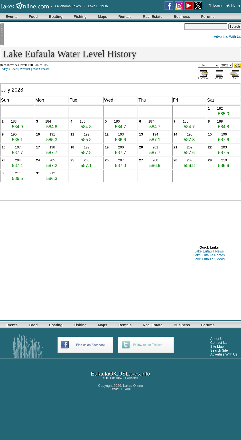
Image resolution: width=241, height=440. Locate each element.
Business (182, 16)
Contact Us (218, 343)
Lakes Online (133, 386)
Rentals (124, 16)
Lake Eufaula (98, 6)
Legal (127, 389)
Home (233, 5)
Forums (207, 16)
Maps (102, 16)
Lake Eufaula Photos (209, 255)
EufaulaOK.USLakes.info (120, 374)
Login (215, 5)
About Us (217, 339)
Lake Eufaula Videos (209, 259)
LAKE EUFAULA (117, 378)
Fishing (80, 16)
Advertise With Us (227, 37)
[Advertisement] (92, 34)
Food (33, 16)
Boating (56, 16)
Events (12, 16)
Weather (25, 69)
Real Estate (153, 16)
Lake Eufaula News (209, 251)
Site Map (217, 346)
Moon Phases (41, 69)
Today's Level (9, 69)
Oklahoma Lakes (68, 6)
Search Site (219, 350)
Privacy (115, 389)
